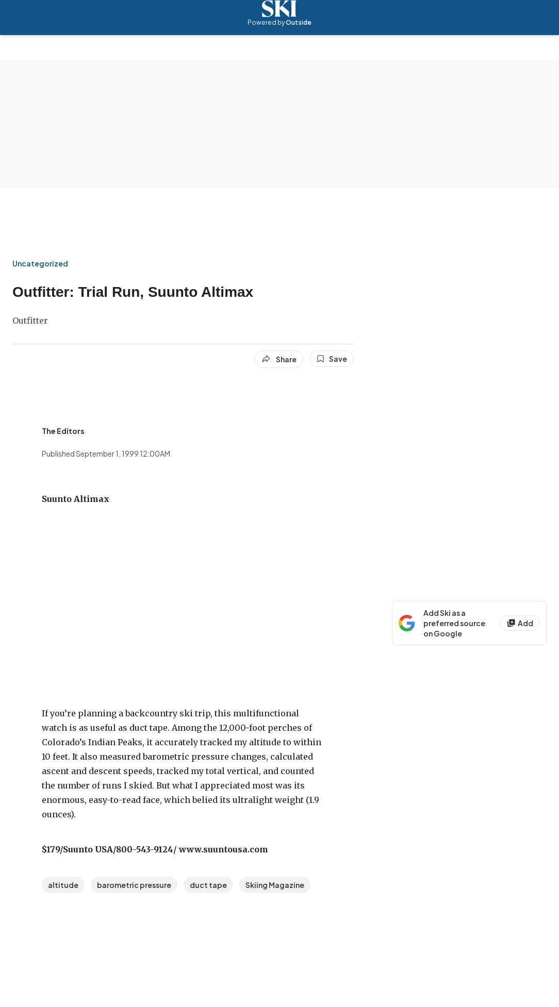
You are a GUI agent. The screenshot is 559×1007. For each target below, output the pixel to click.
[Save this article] (331, 358)
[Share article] (279, 359)
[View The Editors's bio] (63, 431)
